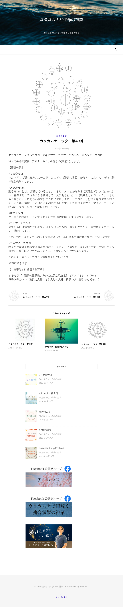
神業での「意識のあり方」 (57, 347)
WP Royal (84, 586)
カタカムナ (61, 136)
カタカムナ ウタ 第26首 (93, 344)
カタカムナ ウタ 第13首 (20, 344)
